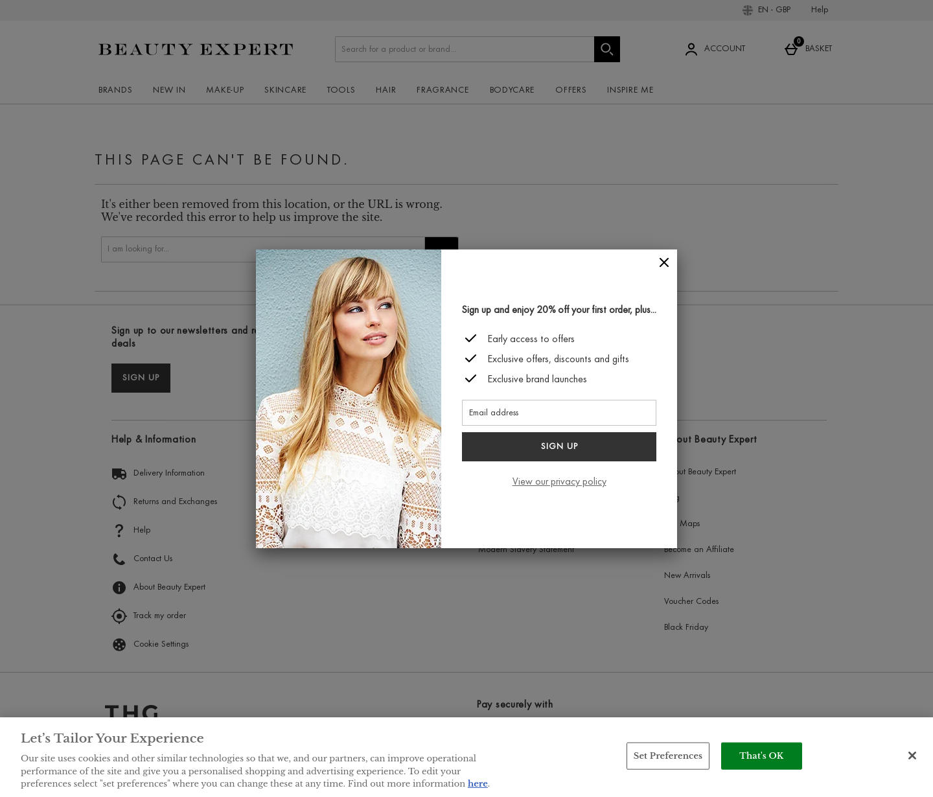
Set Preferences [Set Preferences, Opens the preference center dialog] (668, 755)
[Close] (664, 262)
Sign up (559, 447)
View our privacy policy (559, 482)
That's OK (761, 755)
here (478, 783)
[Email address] (559, 413)
